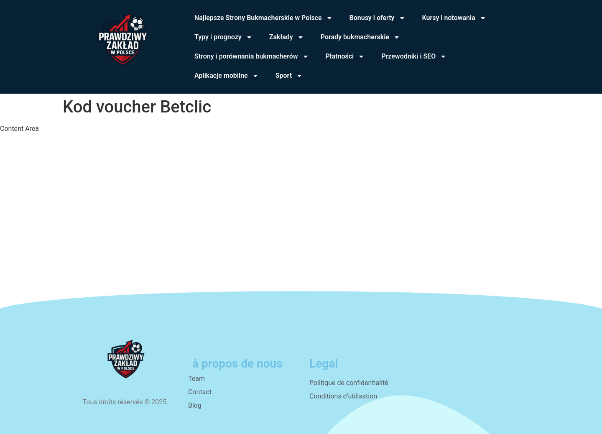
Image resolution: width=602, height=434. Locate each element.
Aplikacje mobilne (226, 75)
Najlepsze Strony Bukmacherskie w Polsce (263, 18)
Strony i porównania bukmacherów (251, 56)
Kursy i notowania (454, 18)
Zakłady (286, 37)
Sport (289, 75)
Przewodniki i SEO (413, 56)
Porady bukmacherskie (360, 37)
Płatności (345, 56)
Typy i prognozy (223, 37)
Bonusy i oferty (377, 18)
